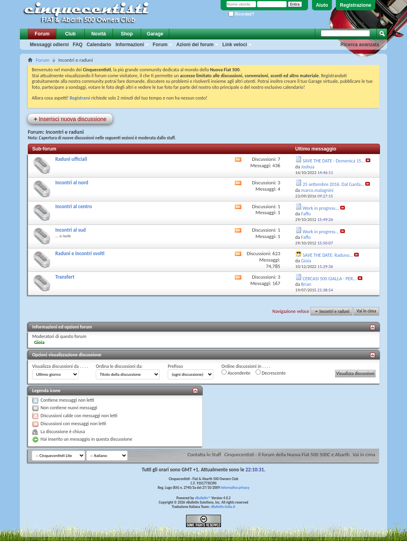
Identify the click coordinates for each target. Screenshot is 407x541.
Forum (42, 34)
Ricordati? (241, 14)
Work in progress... (321, 208)
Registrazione (355, 5)
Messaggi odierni (49, 44)
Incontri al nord (71, 183)
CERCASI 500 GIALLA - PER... (330, 278)
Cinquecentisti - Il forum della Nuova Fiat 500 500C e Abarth (286, 454)
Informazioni (130, 44)
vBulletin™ (203, 498)
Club (70, 34)
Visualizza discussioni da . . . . (60, 366)
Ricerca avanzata (360, 44)
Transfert (64, 277)
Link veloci (234, 44)
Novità (98, 34)
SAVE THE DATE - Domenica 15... (334, 161)
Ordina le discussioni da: (119, 366)
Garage (155, 34)
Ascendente (235, 372)
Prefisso (175, 366)
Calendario (99, 44)
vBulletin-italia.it (223, 506)
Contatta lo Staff (204, 454)
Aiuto (322, 5)
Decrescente (271, 372)
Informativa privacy (235, 487)
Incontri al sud (70, 230)
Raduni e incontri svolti (80, 253)
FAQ (78, 44)
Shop (127, 34)
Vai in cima (366, 311)
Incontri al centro (73, 206)
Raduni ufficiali (71, 159)
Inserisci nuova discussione (70, 118)
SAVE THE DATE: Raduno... (328, 255)
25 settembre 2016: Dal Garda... (333, 184)
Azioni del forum (194, 44)
